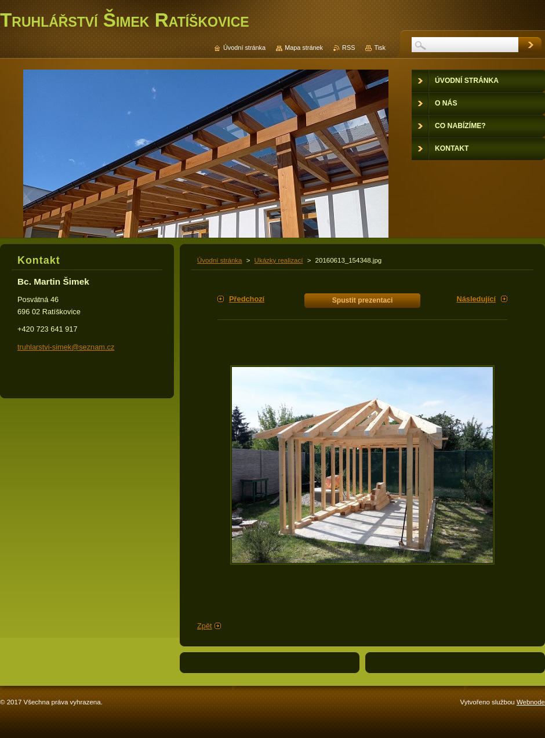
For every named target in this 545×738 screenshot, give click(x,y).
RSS (348, 47)
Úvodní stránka (219, 260)
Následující (476, 299)
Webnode (531, 702)
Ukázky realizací (279, 260)
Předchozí (246, 299)
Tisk (380, 47)
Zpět (204, 625)
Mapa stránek (304, 47)
